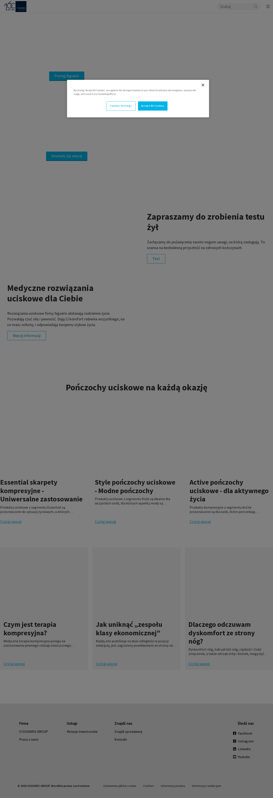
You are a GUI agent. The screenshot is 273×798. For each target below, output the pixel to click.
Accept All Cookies (152, 105)
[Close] (203, 85)
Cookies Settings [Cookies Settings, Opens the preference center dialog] (121, 105)
